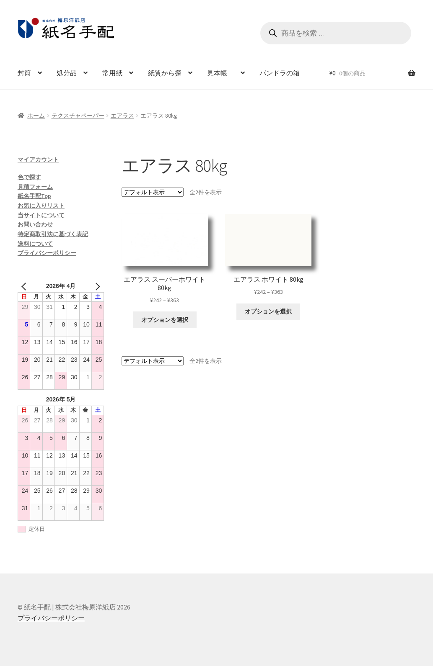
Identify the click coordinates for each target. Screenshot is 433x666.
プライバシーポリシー (47, 253)
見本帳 (220, 73)
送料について (35, 243)
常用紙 (112, 73)
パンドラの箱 (279, 73)
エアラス (122, 115)
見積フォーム (35, 186)
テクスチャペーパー (78, 115)
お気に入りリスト (41, 205)
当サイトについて (41, 215)
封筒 (24, 73)
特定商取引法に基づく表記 (53, 234)
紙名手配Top (34, 196)
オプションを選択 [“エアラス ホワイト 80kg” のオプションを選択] (268, 311)
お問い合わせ (35, 224)
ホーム (36, 115)
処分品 (67, 73)
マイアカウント (38, 159)
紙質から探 (164, 73)
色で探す (29, 177)
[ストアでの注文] (153, 192)
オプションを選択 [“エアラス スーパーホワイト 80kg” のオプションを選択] (164, 320)
